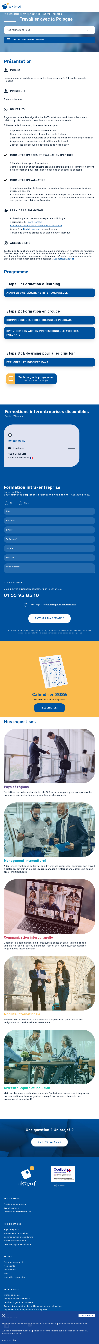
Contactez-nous (49, 1142)
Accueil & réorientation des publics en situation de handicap (33, 1306)
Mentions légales (12, 1295)
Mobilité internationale (15, 1241)
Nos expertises (12, 14)
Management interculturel (16, 1233)
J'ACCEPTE (86, 1315)
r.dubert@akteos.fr (64, 259)
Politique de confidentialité (17, 1299)
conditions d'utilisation (58, 633)
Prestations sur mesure (15, 1204)
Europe (46, 14)
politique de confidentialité (28, 633)
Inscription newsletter (14, 1277)
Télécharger (49, 707)
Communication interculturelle (18, 1237)
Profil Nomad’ (34, 222)
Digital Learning (31, 229)
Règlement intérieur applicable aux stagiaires (25, 1310)
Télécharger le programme (35, 379)
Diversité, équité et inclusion (17, 1244)
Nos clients (9, 1266)
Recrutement (10, 1270)
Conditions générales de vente (18, 1302)
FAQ (6, 1273)
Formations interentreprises (17, 1212)
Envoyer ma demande (49, 618)
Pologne (57, 14)
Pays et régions (31, 14)
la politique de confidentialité (61, 605)
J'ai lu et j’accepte (52, 605)
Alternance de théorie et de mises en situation (36, 225)
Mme (26, 503)
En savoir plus (9, 1340)
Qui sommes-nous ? (13, 1262)
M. (11, 503)
